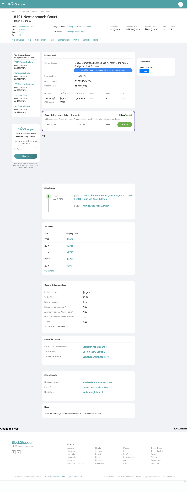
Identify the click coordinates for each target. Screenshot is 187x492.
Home (13, 11)
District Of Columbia (75, 463)
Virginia (154, 457)
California (71, 451)
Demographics (64, 40)
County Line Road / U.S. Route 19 (79, 27)
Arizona (70, 448)
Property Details (18, 40)
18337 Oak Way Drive (22, 106)
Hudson (34, 11)
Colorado (71, 454)
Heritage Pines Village (75, 32)
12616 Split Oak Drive (22, 73)
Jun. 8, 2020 (58, 199)
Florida (21, 32)
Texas (153, 454)
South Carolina (157, 451)
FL (18, 11)
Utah (125, 463)
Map (29, 40)
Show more (49, 271)
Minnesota (99, 463)
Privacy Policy (109, 477)
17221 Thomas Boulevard (24, 62)
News (95, 40)
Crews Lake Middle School (95, 387)
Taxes (52, 40)
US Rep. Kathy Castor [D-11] (96, 351)
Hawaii (98, 454)
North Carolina (129, 457)
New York (127, 454)
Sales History (40, 40)
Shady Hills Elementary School (97, 382)
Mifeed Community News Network (68, 477)
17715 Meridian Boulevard (24, 84)
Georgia (98, 451)
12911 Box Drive (20, 95)
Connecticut (72, 457)
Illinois (97, 457)
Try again (144, 71)
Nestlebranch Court (45, 11)
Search (125, 124)
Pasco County (26, 11)
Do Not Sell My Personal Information (150, 477)
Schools (86, 40)
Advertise (171, 477)
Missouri (126, 448)
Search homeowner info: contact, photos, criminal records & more (103, 70)
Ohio (125, 460)
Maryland (99, 460)
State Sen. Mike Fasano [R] (95, 347)
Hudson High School (93, 392)
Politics (76, 40)
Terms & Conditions (125, 477)
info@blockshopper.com (22, 446)
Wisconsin (155, 463)
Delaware (71, 460)
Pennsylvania (156, 448)
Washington (156, 460)
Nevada (126, 451)
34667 (21, 35)
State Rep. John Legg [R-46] (96, 356)
